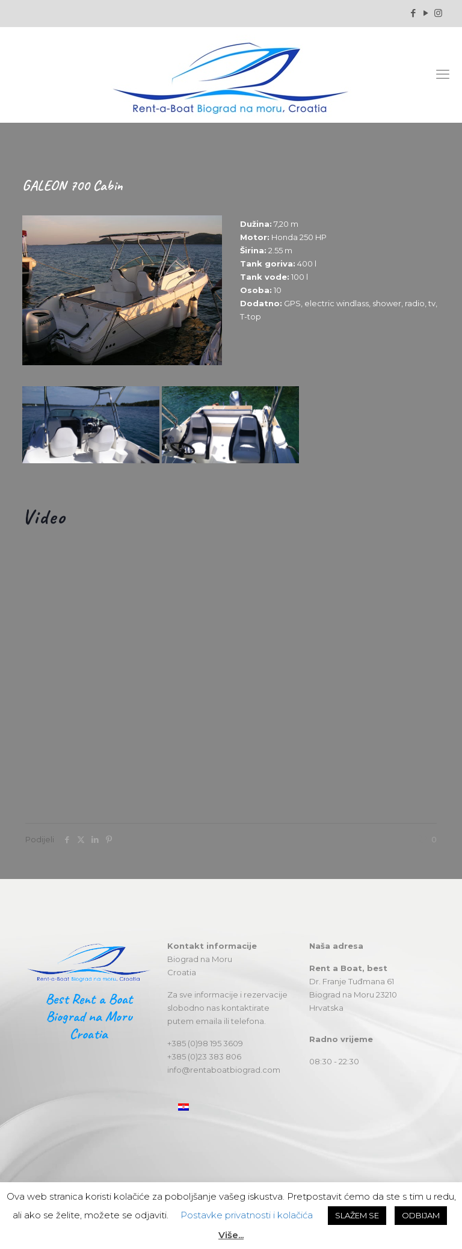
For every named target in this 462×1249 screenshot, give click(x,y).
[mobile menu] (443, 74)
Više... (231, 1235)
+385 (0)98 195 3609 (205, 1043)
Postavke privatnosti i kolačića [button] (246, 1215)
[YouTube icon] (425, 13)
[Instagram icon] (438, 13)
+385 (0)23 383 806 (204, 1056)
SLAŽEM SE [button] (357, 1215)
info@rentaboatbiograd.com (223, 1070)
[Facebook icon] (412, 13)
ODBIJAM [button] (421, 1215)
